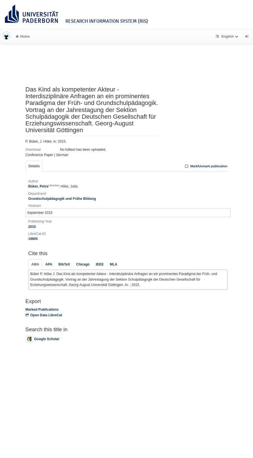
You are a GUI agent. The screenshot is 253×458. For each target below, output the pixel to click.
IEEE (100, 264)
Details (34, 166)
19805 (33, 239)
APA (48, 264)
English (228, 36)
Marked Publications (42, 310)
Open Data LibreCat (44, 315)
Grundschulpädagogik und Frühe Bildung (62, 199)
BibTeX (64, 264)
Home (22, 36)
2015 (32, 227)
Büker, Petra (43, 186)
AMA (35, 264)
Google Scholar (43, 339)
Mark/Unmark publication (205, 166)
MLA (113, 264)
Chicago (83, 264)
